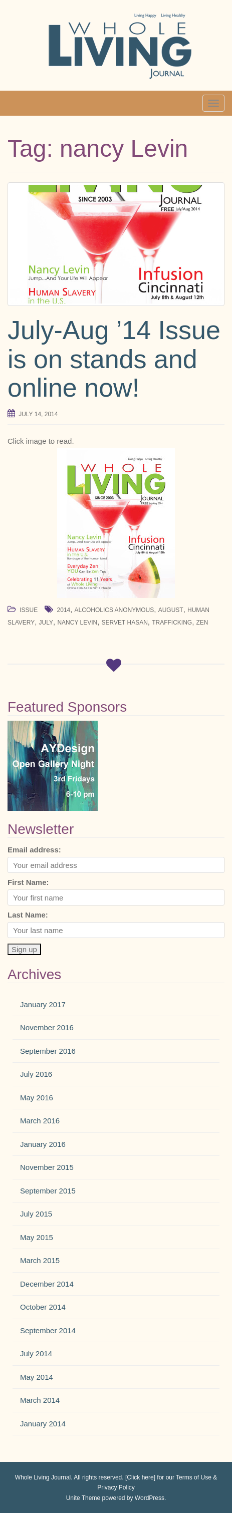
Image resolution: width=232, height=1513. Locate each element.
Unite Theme (83, 1497)
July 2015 (36, 1213)
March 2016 (40, 1120)
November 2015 (47, 1167)
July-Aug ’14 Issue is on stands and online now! (114, 359)
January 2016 (43, 1144)
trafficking (172, 622)
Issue (29, 610)
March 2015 (40, 1260)
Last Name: (28, 915)
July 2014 (36, 1353)
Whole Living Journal (43, 1477)
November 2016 (47, 1027)
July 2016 (36, 1074)
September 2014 (48, 1330)
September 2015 (48, 1190)
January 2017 (43, 1004)
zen (202, 622)
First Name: (28, 882)
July (46, 622)
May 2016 (36, 1097)
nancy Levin (77, 622)
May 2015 (36, 1237)
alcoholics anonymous (114, 610)
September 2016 (48, 1051)
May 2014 (36, 1377)
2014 (64, 610)
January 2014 (43, 1423)
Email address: (34, 849)
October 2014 (43, 1307)
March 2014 (40, 1400)
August (170, 610)
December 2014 (47, 1284)
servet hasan (125, 622)
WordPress (149, 1497)
